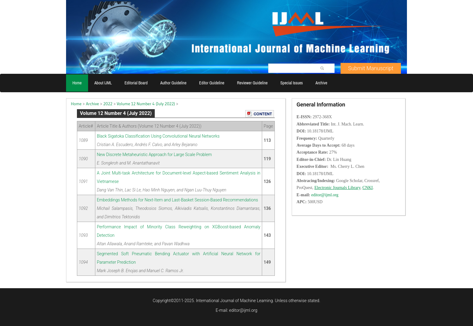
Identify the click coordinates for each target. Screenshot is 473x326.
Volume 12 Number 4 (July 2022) (146, 103)
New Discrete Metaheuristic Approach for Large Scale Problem (154, 154)
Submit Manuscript (370, 68)
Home (77, 83)
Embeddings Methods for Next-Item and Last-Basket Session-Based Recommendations (177, 199)
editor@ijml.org (243, 310)
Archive (321, 83)
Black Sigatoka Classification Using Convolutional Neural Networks (158, 136)
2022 (108, 103)
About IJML (103, 83)
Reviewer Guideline (252, 83)
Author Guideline (173, 83)
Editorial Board (136, 83)
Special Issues (291, 83)
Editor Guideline (211, 83)
